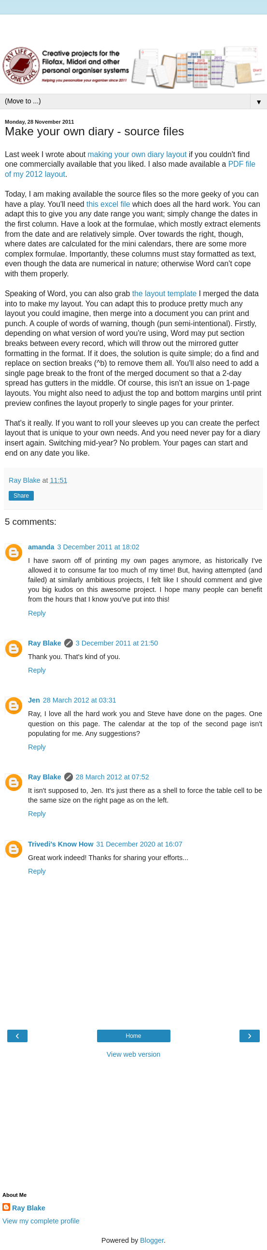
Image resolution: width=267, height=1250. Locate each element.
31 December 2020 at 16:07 (139, 844)
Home (133, 1036)
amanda (41, 547)
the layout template (164, 293)
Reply (37, 613)
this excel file (108, 204)
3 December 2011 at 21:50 (117, 643)
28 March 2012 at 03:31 (79, 700)
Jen (34, 700)
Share (21, 495)
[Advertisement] (133, 26)
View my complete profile (41, 1221)
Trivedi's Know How (60, 844)
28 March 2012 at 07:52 (112, 777)
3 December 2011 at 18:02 (98, 547)
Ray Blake (44, 643)
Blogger (152, 1240)
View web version (134, 1054)
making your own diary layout (137, 154)
